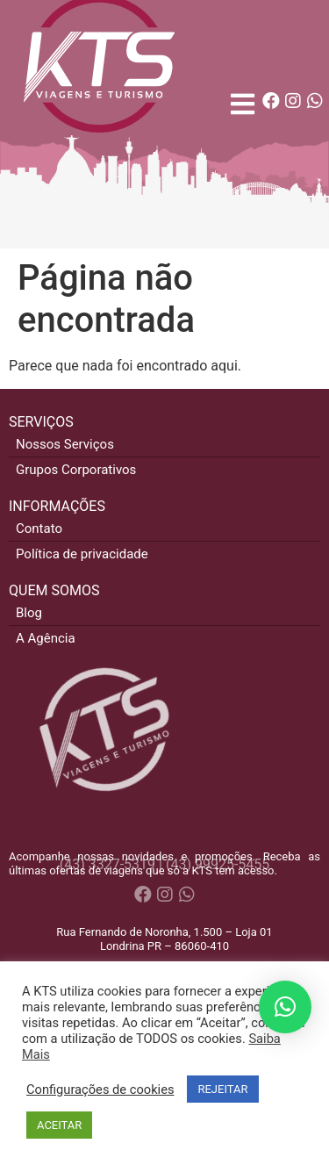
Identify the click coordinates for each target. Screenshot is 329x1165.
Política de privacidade (82, 554)
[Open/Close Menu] (242, 104)
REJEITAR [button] (222, 1089)
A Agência (45, 638)
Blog (29, 613)
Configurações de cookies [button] (100, 1089)
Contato (39, 528)
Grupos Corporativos (76, 470)
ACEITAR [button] (59, 1125)
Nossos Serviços (65, 444)
